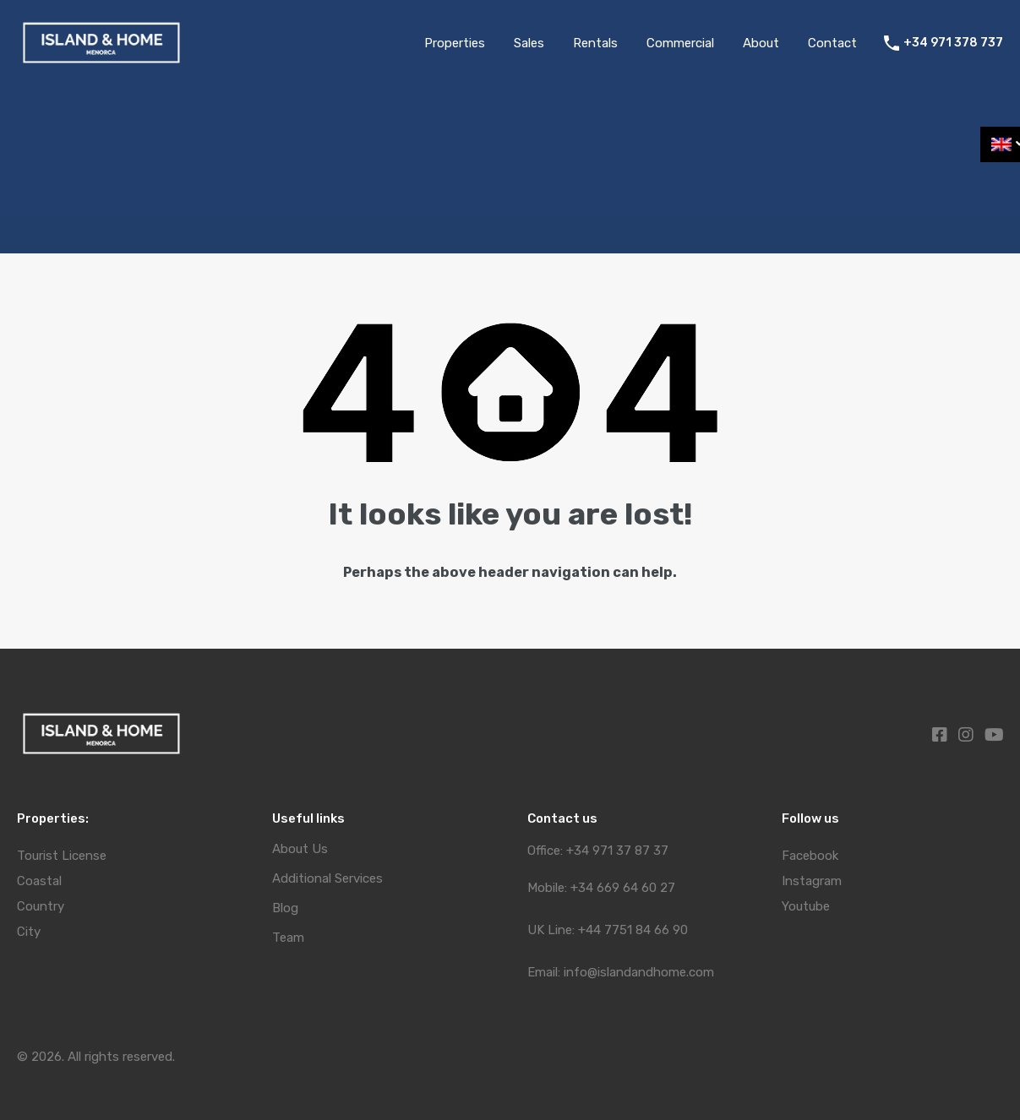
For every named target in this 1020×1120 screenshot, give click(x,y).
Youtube (806, 906)
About (761, 43)
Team (288, 938)
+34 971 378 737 (953, 43)
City (29, 931)
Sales (529, 43)
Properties (454, 43)
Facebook (810, 855)
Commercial (680, 43)
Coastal (39, 881)
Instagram (812, 881)
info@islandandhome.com (639, 972)
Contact (832, 43)
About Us (300, 849)
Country (40, 906)
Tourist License (61, 855)
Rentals (595, 43)
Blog (285, 908)
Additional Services (327, 879)
